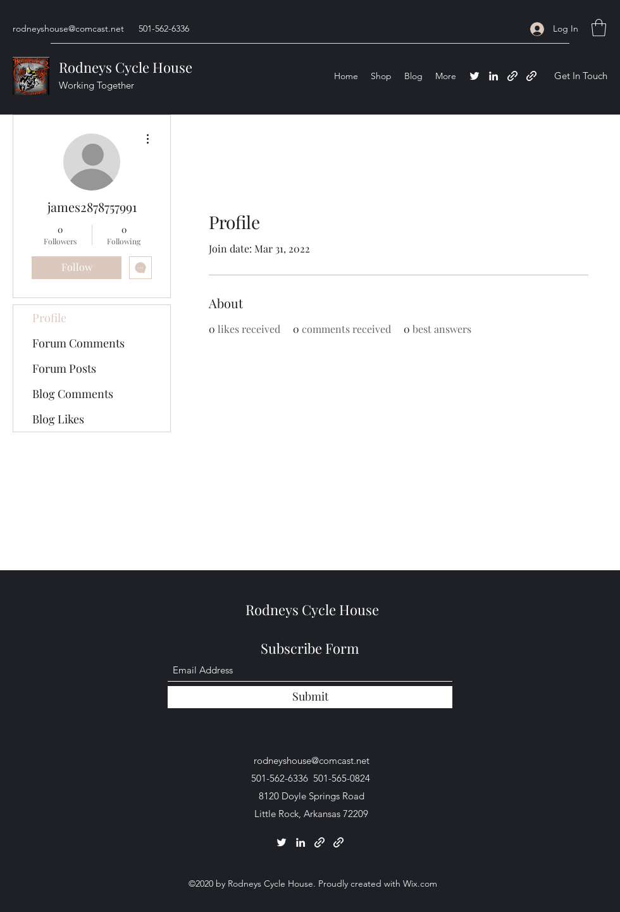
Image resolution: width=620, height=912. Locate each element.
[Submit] (310, 697)
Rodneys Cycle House (125, 67)
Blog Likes (58, 419)
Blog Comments (72, 393)
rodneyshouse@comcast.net (68, 28)
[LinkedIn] (493, 76)
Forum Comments (78, 343)
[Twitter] (474, 76)
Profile (49, 317)
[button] (599, 27)
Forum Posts (64, 368)
